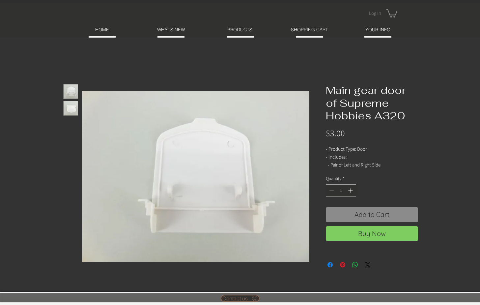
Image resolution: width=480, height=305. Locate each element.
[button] (391, 12)
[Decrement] (331, 190)
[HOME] (102, 29)
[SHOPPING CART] (309, 29)
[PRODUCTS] (240, 29)
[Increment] (351, 190)
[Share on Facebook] (330, 265)
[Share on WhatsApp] (355, 265)
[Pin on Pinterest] (343, 265)
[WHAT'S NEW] (171, 29)
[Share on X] (368, 265)
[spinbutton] (341, 190)
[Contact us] (240, 298)
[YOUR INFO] (378, 29)
